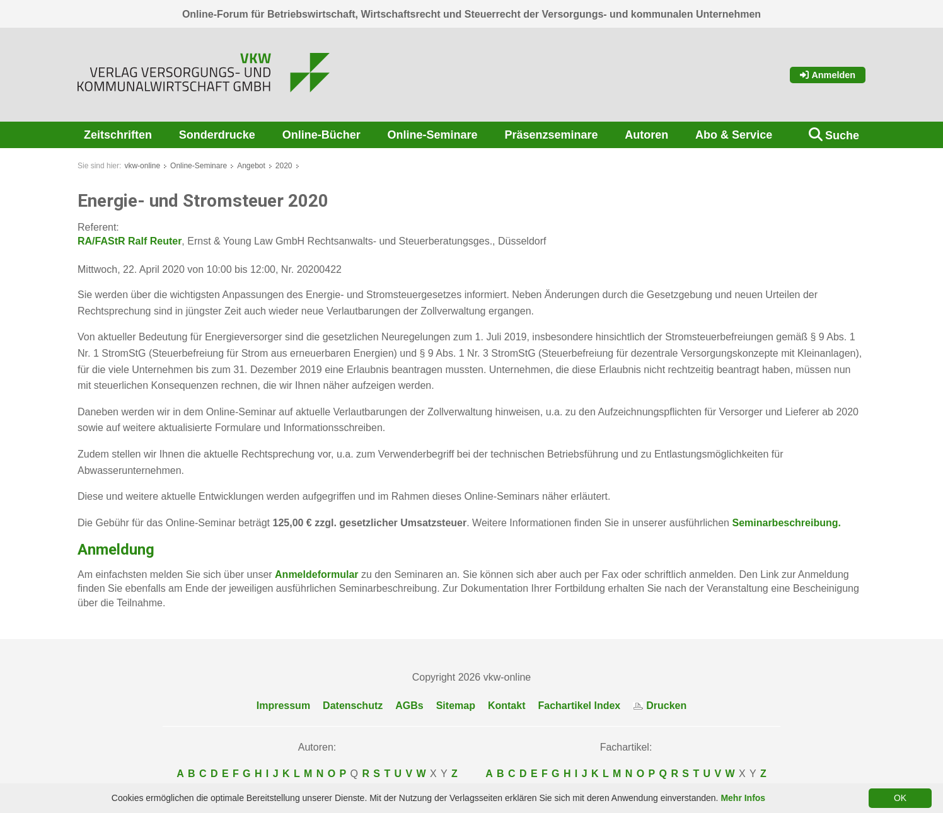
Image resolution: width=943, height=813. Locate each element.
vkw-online (142, 165)
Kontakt (507, 705)
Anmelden (827, 75)
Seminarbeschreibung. (785, 522)
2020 (283, 165)
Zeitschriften (118, 135)
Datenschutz (353, 705)
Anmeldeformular (316, 574)
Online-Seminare (433, 135)
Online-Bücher (321, 135)
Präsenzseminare (551, 135)
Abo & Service (733, 135)
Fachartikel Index (579, 705)
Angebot (251, 165)
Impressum (283, 705)
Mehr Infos (742, 798)
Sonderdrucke (217, 135)
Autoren (646, 135)
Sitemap (455, 705)
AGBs (409, 705)
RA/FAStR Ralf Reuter (130, 241)
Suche (842, 135)
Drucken (659, 705)
